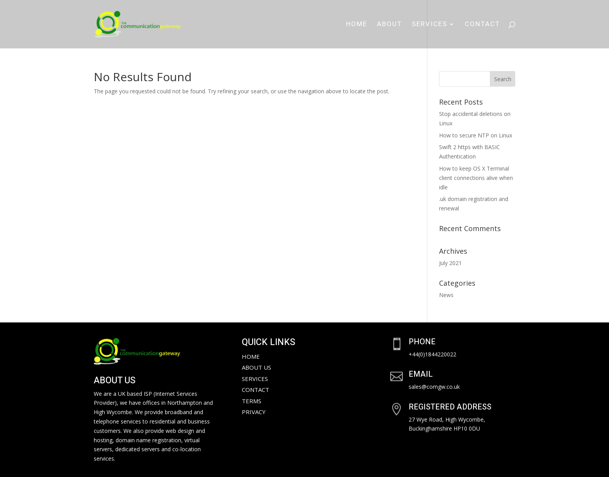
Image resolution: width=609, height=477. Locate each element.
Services (429, 25)
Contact (482, 25)
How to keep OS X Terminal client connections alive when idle (476, 178)
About (389, 25)
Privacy (254, 412)
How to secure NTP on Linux (475, 135)
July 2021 (450, 263)
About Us (256, 367)
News (446, 295)
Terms (251, 401)
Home (356, 25)
